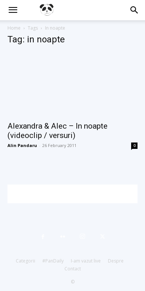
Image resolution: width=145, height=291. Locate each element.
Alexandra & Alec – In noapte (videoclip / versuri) (57, 131)
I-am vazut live (86, 261)
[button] (13, 10)
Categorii (25, 261)
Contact (72, 269)
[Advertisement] (76, 193)
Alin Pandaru (22, 145)
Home (14, 28)
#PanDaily (53, 261)
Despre (116, 261)
